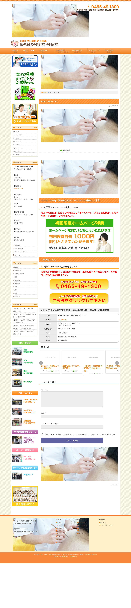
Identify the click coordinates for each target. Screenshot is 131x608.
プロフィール (96, 51)
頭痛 (15, 293)
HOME (44, 92)
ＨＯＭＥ (16, 131)
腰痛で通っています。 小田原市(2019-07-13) (23, 310)
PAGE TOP (113, 487)
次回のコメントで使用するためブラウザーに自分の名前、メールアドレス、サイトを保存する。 (80, 437)
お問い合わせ (18, 151)
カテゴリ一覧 (82, 533)
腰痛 (15, 286)
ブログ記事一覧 (82, 531)
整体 (15, 277)
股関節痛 (17, 283)
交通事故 (112, 51)
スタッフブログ (82, 528)
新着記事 (17, 280)
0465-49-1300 (62, 319)
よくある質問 (82, 525)
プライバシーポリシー (21, 252)
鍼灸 (15, 290)
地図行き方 (79, 51)
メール (43, 426)
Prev (41, 363)
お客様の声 (63, 51)
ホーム (17, 51)
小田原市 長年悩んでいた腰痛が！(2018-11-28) (24, 333)
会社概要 (17, 245)
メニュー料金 (30, 51)
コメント (44, 390)
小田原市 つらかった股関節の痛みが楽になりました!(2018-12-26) (24, 327)
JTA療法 (16, 267)
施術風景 (47, 51)
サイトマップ (19, 255)
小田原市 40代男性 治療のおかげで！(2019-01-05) (24, 321)
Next (117, 363)
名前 (43, 416)
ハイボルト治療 (19, 273)
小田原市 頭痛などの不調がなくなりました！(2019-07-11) (24, 316)
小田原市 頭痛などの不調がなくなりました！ (93, 368)
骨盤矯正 (17, 296)
